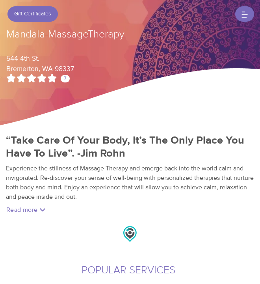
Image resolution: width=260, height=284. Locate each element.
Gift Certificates (32, 14)
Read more (26, 209)
